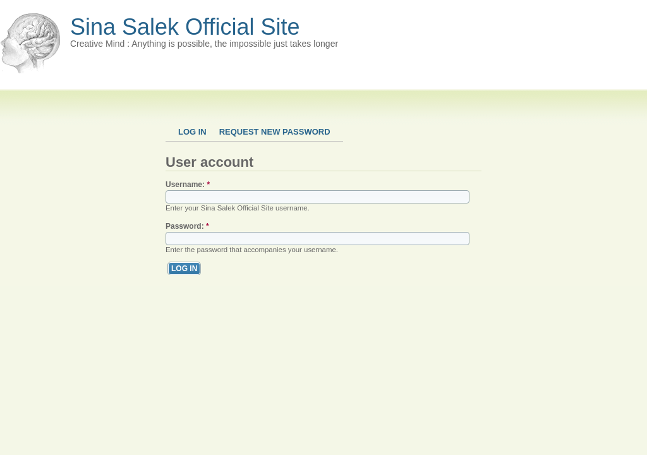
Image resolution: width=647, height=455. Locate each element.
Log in (192, 131)
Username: (188, 184)
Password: (187, 226)
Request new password (274, 131)
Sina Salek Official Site (185, 27)
